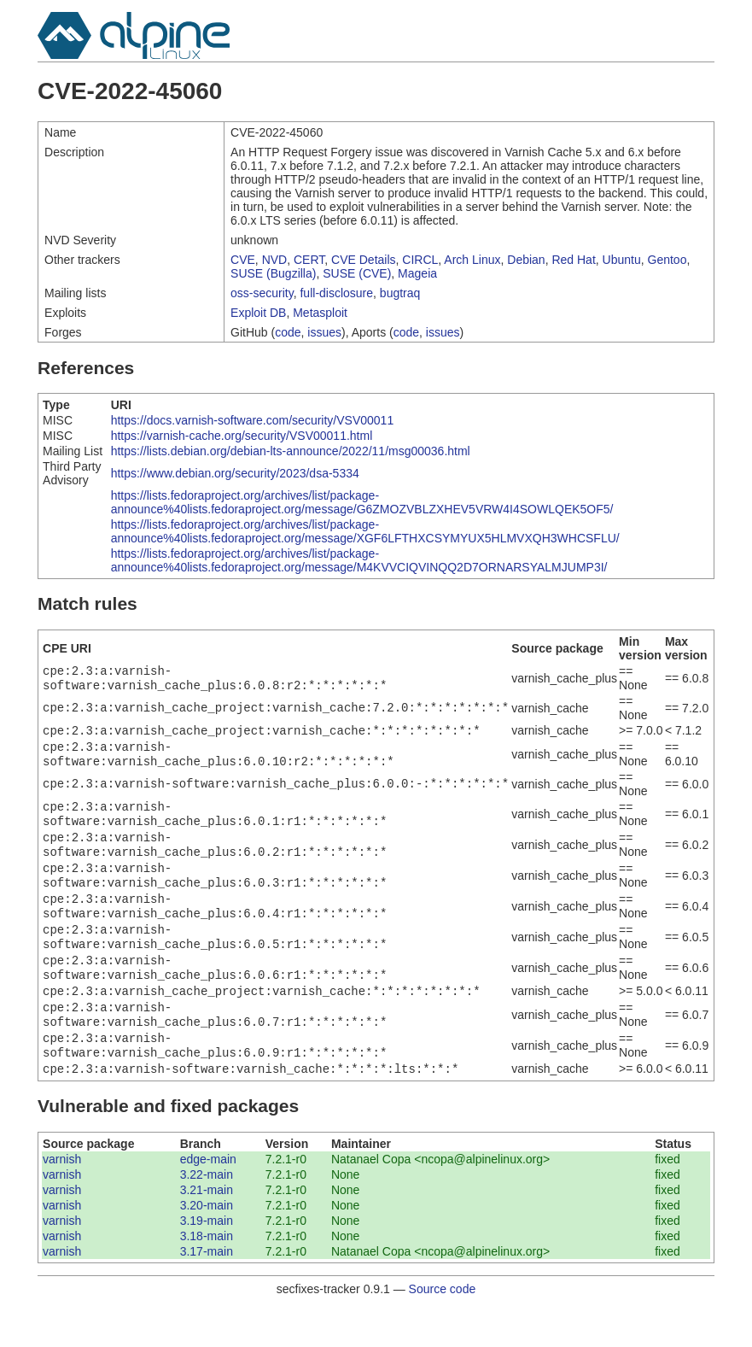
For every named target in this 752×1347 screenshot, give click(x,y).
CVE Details (363, 259)
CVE (242, 259)
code (287, 332)
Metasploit (320, 312)
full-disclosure (336, 293)
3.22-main (206, 1214)
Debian (526, 259)
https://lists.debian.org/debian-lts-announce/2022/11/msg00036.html (290, 451)
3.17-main (206, 1290)
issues (324, 332)
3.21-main (206, 1229)
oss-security (262, 293)
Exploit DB (258, 312)
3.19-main (206, 1260)
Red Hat (573, 259)
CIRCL (420, 259)
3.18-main (206, 1275)
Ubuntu (622, 259)
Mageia (417, 273)
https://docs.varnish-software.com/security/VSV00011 (252, 420)
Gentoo (667, 259)
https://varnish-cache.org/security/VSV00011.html (242, 435)
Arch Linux (472, 259)
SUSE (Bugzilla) (273, 273)
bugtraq (400, 293)
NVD (275, 259)
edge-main (208, 1198)
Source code (442, 1328)
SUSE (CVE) (357, 273)
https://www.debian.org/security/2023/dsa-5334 (235, 473)
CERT (309, 259)
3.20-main (206, 1244)
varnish (62, 1198)
